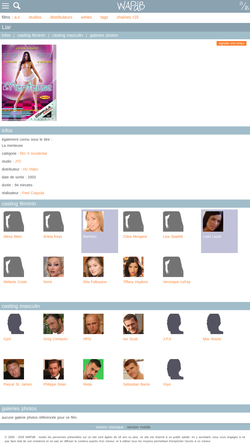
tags (104, 17)
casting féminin (31, 35)
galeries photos (104, 35)
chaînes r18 (128, 17)
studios (35, 17)
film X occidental (33, 153)
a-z (17, 17)
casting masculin (67, 35)
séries (86, 17)
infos (6, 35)
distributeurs (61, 17)
